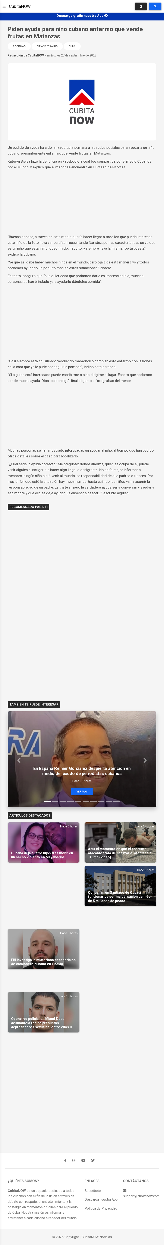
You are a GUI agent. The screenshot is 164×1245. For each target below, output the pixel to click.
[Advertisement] (82, 202)
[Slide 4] (70, 801)
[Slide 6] (86, 801)
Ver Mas (82, 791)
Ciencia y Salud (47, 46)
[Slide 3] (63, 801)
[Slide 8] (101, 801)
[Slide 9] (109, 801)
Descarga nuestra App (101, 1199)
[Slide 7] (93, 801)
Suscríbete (93, 1191)
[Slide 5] (78, 801)
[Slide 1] (47, 801)
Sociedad (19, 46)
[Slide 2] (55, 801)
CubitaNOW (20, 6)
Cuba (72, 46)
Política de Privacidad (101, 1208)
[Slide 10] (116, 801)
